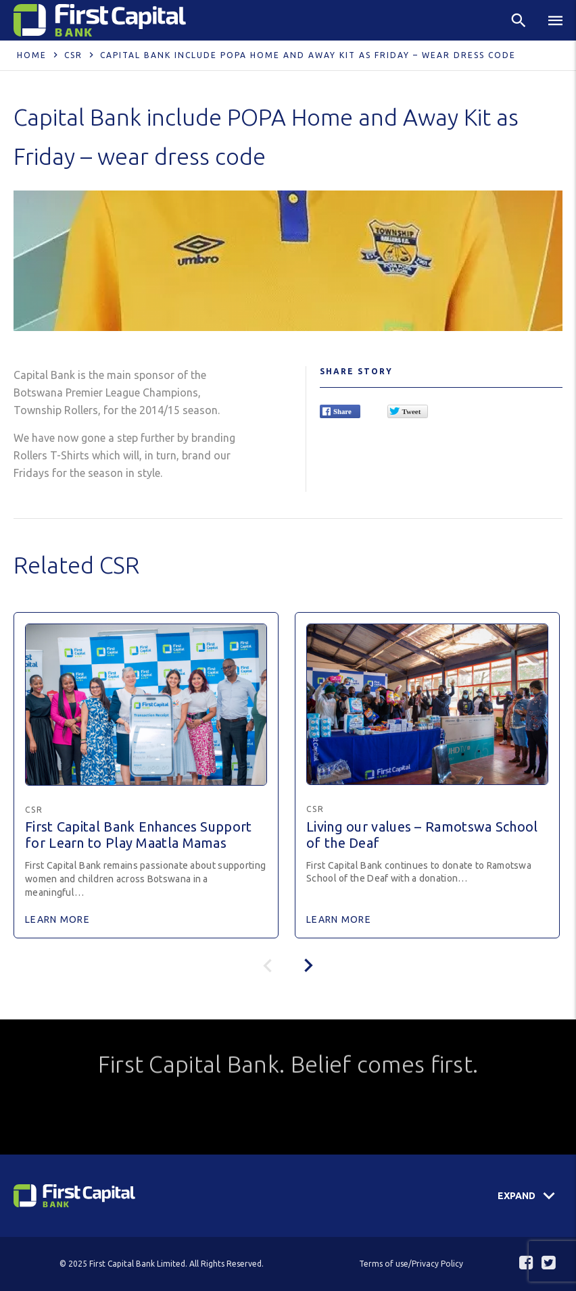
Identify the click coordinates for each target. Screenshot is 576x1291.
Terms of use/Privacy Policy (411, 1263)
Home (32, 55)
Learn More (57, 919)
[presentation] (308, 965)
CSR (73, 55)
